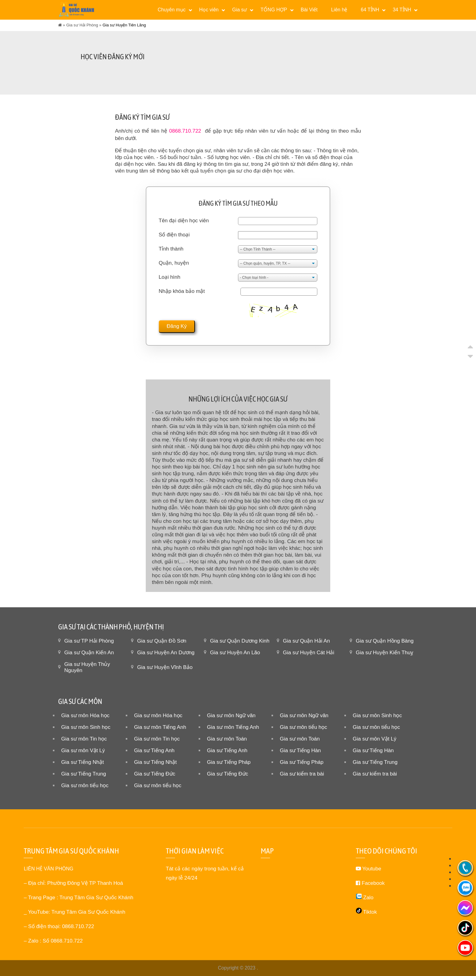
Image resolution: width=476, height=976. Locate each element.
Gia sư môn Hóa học (85, 715)
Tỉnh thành (171, 249)
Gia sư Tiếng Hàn (300, 750)
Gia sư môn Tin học (84, 739)
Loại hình (169, 277)
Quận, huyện (174, 263)
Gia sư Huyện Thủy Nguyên (87, 667)
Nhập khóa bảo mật (182, 291)
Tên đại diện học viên (184, 221)
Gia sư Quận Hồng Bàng (385, 641)
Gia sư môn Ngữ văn (231, 715)
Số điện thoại (174, 235)
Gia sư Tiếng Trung (375, 762)
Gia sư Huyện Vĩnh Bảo (164, 667)
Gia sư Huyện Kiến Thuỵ (384, 652)
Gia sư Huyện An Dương (166, 652)
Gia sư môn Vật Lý (374, 739)
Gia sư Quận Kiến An (89, 652)
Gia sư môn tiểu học (303, 727)
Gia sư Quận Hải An (306, 641)
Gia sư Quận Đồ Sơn (161, 641)
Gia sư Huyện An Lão (235, 652)
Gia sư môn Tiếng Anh (160, 727)
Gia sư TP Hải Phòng (89, 641)
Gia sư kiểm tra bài (302, 774)
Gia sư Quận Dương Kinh (239, 641)
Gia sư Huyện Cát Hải (308, 652)
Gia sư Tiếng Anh (154, 750)
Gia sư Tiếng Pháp (229, 762)
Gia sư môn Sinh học (377, 715)
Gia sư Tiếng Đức (154, 774)
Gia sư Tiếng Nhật (82, 762)
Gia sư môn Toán (227, 739)
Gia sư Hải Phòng (82, 25)
